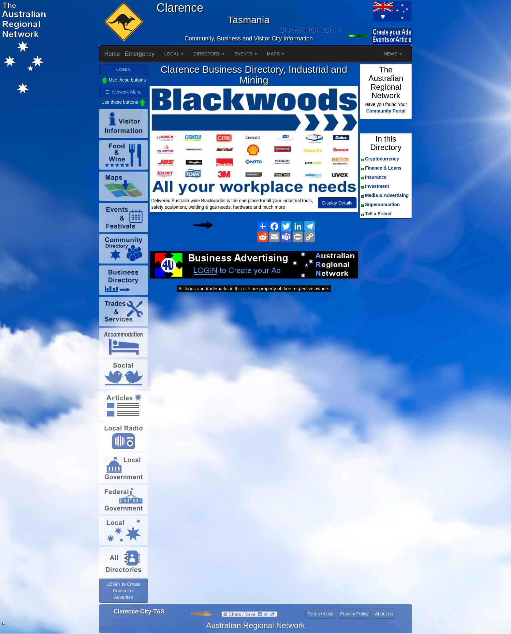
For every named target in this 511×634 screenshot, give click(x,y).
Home (112, 54)
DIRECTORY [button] (209, 53)
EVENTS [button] (245, 53)
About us (384, 613)
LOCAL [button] (173, 53)
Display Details (337, 202)
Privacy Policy (354, 613)
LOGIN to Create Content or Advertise (123, 590)
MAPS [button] (276, 53)
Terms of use (320, 613)
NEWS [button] (393, 53)
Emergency (139, 54)
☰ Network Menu (123, 92)
